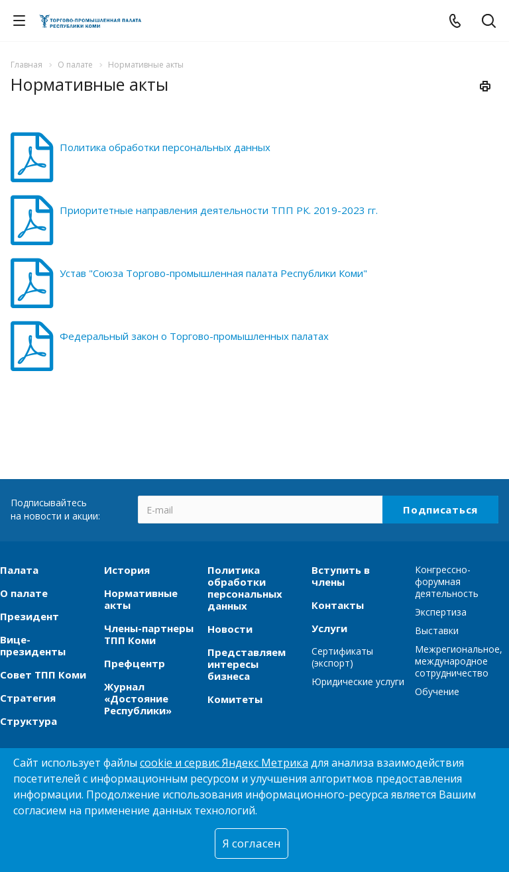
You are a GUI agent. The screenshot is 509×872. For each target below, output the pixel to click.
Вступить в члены (340, 575)
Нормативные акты (141, 599)
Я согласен (251, 843)
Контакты (337, 605)
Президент (29, 616)
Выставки (437, 630)
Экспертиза (441, 612)
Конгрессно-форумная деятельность (447, 581)
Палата (19, 569)
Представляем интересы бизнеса (246, 663)
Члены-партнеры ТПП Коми (149, 634)
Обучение (437, 691)
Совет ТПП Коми (43, 674)
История (127, 569)
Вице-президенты (33, 645)
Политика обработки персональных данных (165, 147)
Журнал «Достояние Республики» (138, 698)
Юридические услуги (357, 681)
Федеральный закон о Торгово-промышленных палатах (194, 336)
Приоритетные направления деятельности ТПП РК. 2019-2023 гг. (219, 210)
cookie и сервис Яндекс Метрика (224, 762)
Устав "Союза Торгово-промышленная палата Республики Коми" (213, 273)
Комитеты (234, 699)
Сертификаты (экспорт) (342, 657)
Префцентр (134, 663)
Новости (230, 628)
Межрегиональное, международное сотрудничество (458, 661)
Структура (28, 721)
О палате (24, 593)
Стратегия (28, 697)
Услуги (329, 628)
